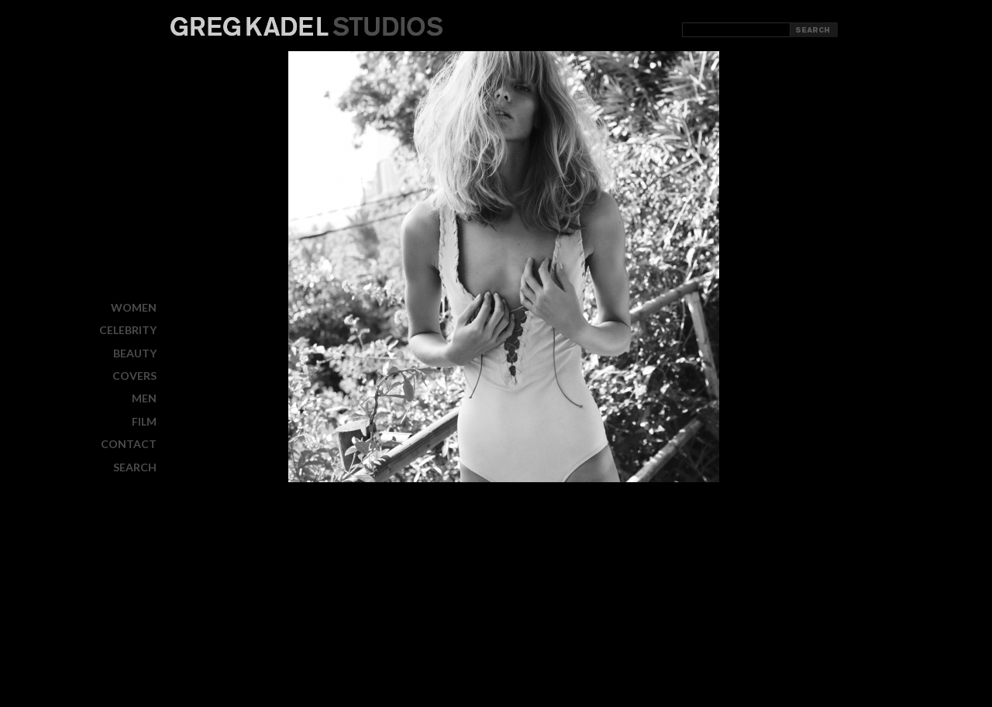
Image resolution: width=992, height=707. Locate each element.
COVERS (134, 375)
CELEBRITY (128, 329)
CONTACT (129, 443)
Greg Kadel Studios (306, 26)
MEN (144, 398)
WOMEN (134, 307)
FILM (144, 421)
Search (135, 466)
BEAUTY (135, 353)
